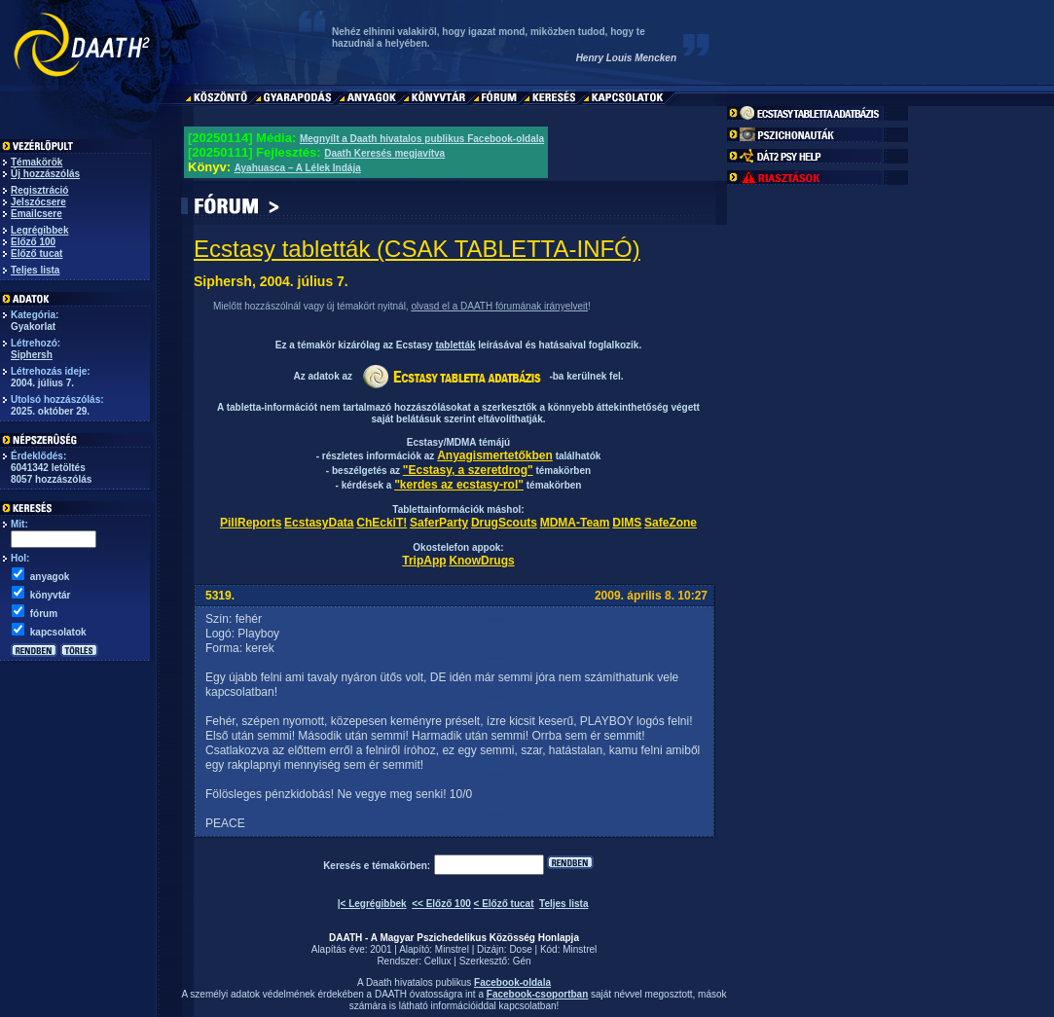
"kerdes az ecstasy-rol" (459, 484)
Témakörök (36, 162)
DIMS (626, 522)
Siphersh (32, 354)
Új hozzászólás (45, 173)
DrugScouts (504, 522)
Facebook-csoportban (537, 994)
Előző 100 (33, 241)
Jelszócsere (38, 202)
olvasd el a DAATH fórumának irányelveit (499, 306)
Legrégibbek (39, 230)
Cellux (438, 961)
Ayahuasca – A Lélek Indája (298, 168)
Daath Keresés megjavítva (384, 153)
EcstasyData (318, 522)
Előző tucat (36, 253)
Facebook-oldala (512, 982)
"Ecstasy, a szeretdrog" (468, 470)
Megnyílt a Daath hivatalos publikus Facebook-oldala (422, 138)
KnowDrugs (481, 560)
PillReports (250, 522)
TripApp (424, 560)
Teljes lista (35, 270)
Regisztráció (39, 190)
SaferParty (439, 522)
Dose (520, 949)
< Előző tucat (504, 903)
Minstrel (452, 949)
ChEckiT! (381, 522)
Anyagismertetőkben (495, 455)
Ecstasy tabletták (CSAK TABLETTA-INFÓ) (417, 249)
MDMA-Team (575, 522)
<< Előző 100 (441, 903)
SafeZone (670, 522)
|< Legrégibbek (372, 903)
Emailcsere (36, 213)
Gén (522, 961)
